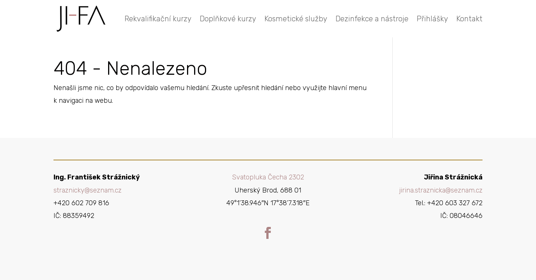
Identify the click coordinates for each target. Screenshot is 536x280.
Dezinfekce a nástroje (372, 18)
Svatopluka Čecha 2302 (268, 177)
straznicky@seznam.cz (87, 190)
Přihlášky (432, 18)
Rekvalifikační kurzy (158, 18)
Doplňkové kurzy (228, 18)
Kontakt (469, 18)
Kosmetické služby (295, 18)
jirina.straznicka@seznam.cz (441, 190)
